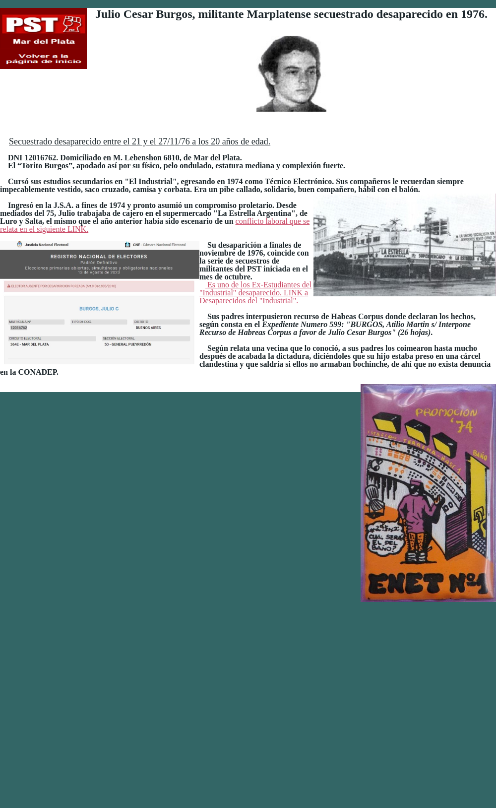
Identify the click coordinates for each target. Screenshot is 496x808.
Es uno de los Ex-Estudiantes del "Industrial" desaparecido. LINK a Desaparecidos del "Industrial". (398, 445)
